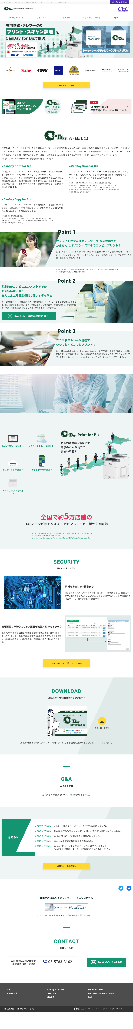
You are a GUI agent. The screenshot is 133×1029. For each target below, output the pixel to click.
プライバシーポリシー (28, 1026)
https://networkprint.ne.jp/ (82, 187)
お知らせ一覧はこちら (66, 883)
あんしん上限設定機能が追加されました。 (74, 857)
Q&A (116, 17)
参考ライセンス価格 (91, 17)
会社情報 (10, 1026)
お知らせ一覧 (12, 1010)
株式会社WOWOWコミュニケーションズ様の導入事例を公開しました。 (88, 847)
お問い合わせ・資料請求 (119, 2)
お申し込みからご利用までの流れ (101, 1010)
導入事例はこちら (66, 85)
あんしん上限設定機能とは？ (31, 316)
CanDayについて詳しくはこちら (66, 680)
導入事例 (66, 17)
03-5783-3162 (60, 978)
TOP (8, 1006)
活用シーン (41, 17)
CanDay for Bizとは (17, 17)
